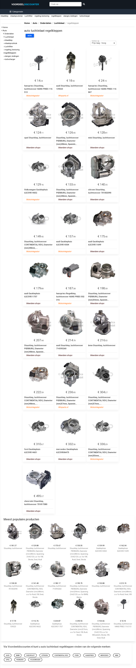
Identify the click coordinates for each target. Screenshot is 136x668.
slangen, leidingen (70, 16)
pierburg (19, 660)
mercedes (104, 655)
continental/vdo (61, 655)
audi (7, 655)
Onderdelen (9, 34)
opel (8, 660)
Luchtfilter (28, 16)
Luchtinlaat (9, 37)
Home (5, 27)
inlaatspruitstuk (16, 16)
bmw (17, 655)
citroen (44, 655)
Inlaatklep (4, 16)
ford (77, 655)
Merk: (30, 36)
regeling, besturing (42, 16)
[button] (16, 11)
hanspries (89, 655)
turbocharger (85, 16)
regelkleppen (56, 16)
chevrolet (30, 655)
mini (116, 655)
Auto (5, 31)
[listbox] (103, 43)
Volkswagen (35, 660)
